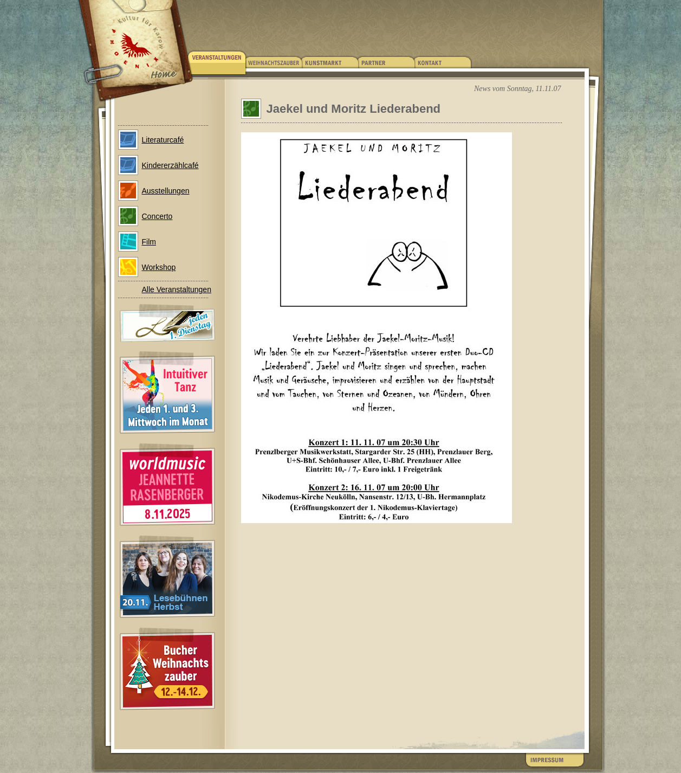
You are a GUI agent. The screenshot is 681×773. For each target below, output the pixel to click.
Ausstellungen (166, 190)
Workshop (159, 267)
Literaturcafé (163, 140)
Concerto (157, 216)
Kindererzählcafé (170, 165)
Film (149, 241)
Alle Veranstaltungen (176, 289)
